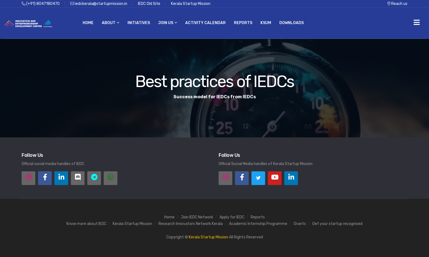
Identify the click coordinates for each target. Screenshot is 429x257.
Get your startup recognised (337, 223)
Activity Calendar (205, 23)
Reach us (397, 3)
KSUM (265, 23)
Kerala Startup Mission (190, 3)
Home (88, 23)
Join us (167, 23)
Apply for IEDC (231, 217)
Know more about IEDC (86, 223)
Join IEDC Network (197, 217)
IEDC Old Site (149, 3)
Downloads (291, 23)
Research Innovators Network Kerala (190, 223)
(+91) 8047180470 (41, 3)
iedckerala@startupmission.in (98, 3)
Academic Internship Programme (258, 223)
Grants (300, 223)
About (110, 23)
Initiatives (138, 23)
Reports (243, 23)
